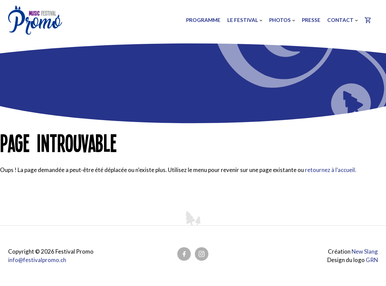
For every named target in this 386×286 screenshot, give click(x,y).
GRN (371, 259)
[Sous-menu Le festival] (259, 20)
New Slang (364, 251)
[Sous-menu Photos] (292, 20)
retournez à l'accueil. (330, 169)
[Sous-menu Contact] (355, 20)
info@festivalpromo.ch (37, 259)
